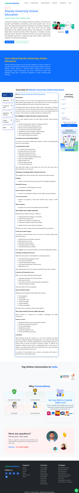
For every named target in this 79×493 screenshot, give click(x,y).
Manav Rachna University (65, 482)
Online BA (43, 480)
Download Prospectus (22, 42)
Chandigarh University (64, 480)
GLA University (62, 471)
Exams (24, 476)
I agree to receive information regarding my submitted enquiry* (70, 123)
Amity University (62, 469)
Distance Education (45, 2)
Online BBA (43, 476)
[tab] (7, 95)
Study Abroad (63, 2)
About (24, 468)
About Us (27, 492)
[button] (6, 473)
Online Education (34, 2)
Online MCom (44, 475)
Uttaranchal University (64, 475)
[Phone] (69, 110)
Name (64, 99)
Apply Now (7, 7)
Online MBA (43, 468)
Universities (54, 2)
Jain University (62, 473)
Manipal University (63, 468)
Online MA (43, 471)
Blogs (24, 473)
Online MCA (43, 469)
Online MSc (43, 473)
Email (64, 104)
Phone (64, 108)
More (70, 2)
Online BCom (44, 484)
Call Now (12, 447)
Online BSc (43, 482)
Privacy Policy (35, 492)
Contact (25, 469)
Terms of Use (26, 475)
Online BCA (43, 478)
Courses (26, 2)
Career (24, 471)
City (63, 113)
